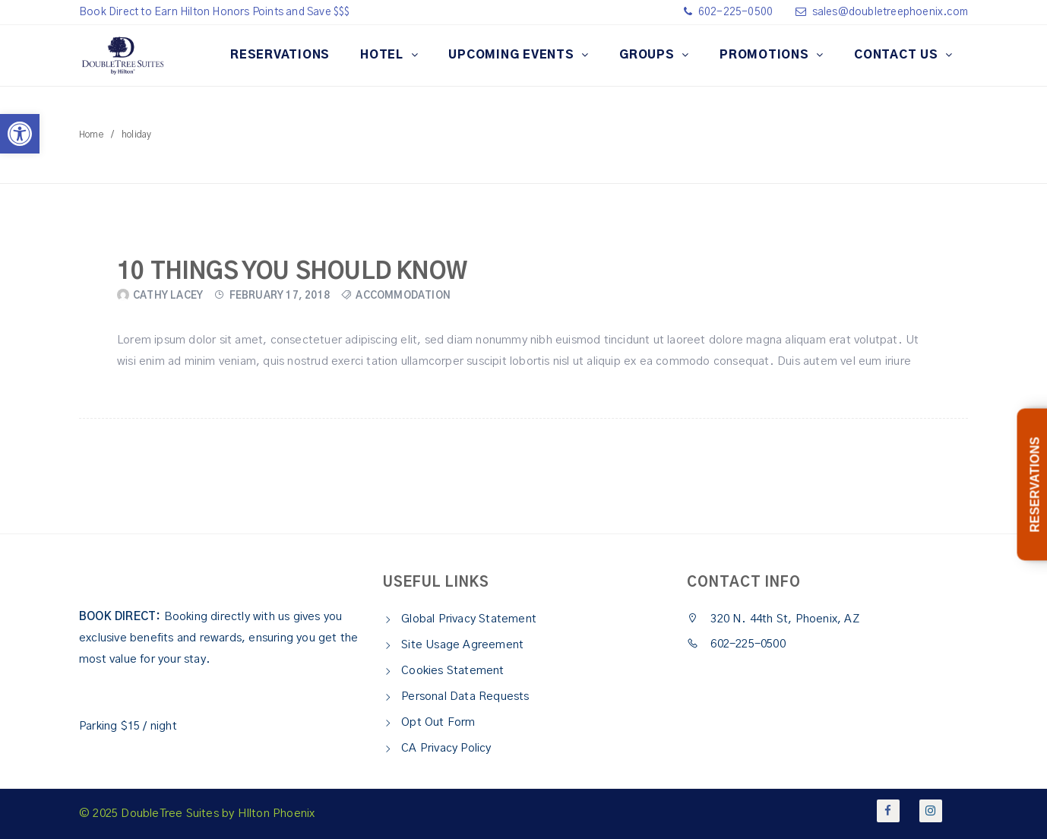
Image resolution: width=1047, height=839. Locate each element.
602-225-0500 (734, 12)
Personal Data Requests (465, 696)
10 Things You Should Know (292, 272)
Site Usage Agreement (462, 645)
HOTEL (383, 55)
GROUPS (648, 55)
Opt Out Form (438, 722)
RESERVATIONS (280, 55)
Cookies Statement (452, 670)
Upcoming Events (512, 55)
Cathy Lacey (168, 296)
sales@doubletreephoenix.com (890, 12)
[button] (20, 134)
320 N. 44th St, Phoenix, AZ (773, 619)
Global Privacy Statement (468, 619)
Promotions (766, 55)
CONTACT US (897, 55)
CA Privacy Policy (446, 748)
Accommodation (403, 296)
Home (91, 134)
